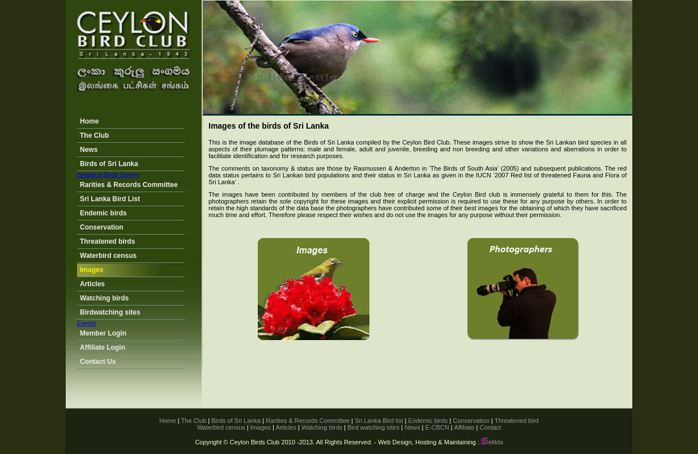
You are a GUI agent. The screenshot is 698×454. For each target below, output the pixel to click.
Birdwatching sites (110, 312)
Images (91, 270)
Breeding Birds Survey (108, 174)
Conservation (102, 227)
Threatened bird (517, 420)
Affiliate (464, 427)
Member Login (103, 333)
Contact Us (98, 362)
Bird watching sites (373, 427)
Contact (490, 427)
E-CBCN (437, 427)
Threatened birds (107, 241)
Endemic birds (103, 213)
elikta (492, 442)
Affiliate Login (102, 347)
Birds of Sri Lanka (109, 164)
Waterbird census (108, 256)
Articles (92, 284)
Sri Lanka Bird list (379, 420)
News (88, 150)
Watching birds (104, 298)
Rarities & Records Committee (129, 185)
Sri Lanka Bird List (110, 199)
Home (89, 121)
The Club (94, 135)
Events (86, 323)
